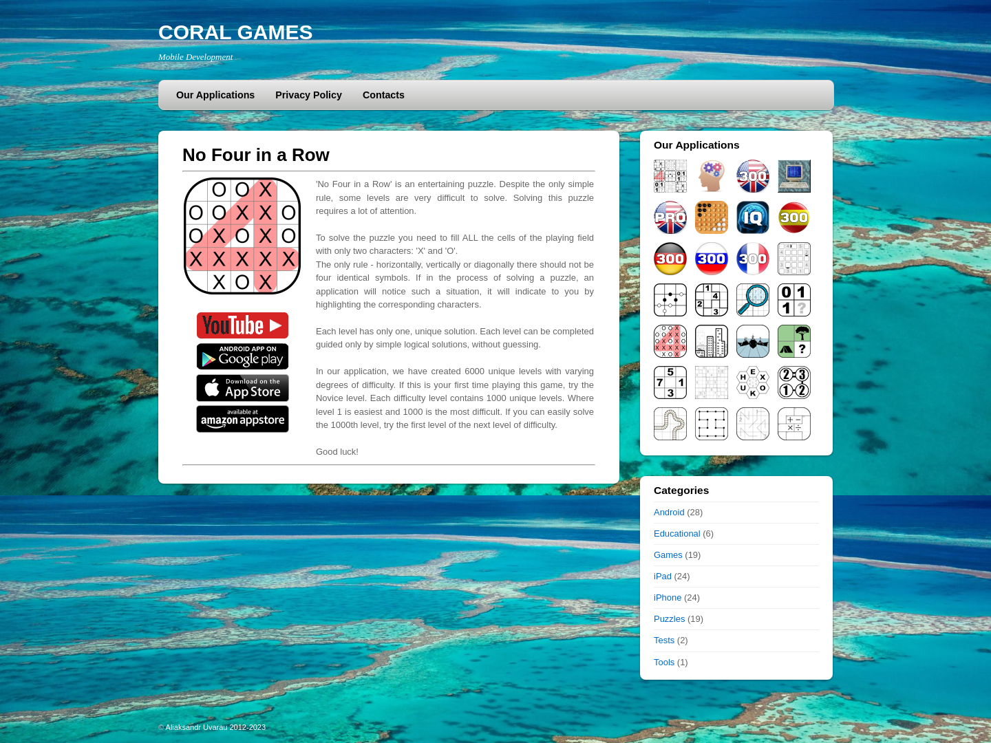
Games (668, 555)
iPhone (667, 597)
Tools (664, 662)
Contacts (384, 94)
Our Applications (215, 94)
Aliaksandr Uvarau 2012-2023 (216, 727)
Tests (664, 640)
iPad (663, 576)
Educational (677, 533)
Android (669, 512)
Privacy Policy (308, 94)
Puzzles (669, 619)
